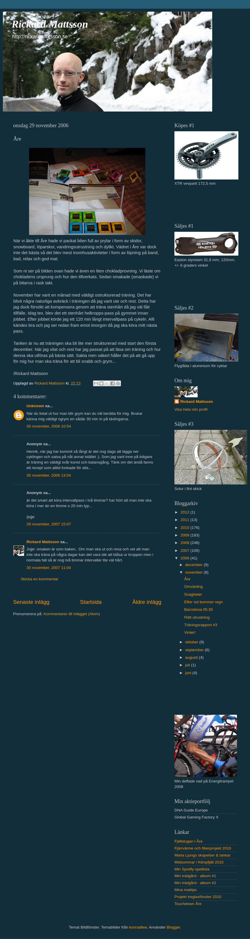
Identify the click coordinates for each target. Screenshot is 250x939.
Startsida (91, 602)
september (195, 650)
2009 (185, 535)
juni (188, 673)
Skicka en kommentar (39, 579)
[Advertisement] (208, 204)
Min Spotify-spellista (191, 869)
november (194, 572)
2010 (185, 527)
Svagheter (193, 594)
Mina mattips (185, 890)
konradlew (138, 927)
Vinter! (190, 632)
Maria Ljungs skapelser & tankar (202, 855)
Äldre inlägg (146, 602)
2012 (185, 512)
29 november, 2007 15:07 (48, 524)
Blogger (173, 927)
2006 (185, 558)
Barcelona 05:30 (198, 609)
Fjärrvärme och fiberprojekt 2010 (202, 848)
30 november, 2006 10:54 (48, 426)
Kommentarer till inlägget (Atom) (72, 614)
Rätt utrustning (197, 617)
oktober (192, 642)
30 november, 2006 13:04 (48, 475)
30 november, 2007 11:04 (48, 567)
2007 (185, 550)
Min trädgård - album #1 (195, 876)
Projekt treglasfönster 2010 (197, 897)
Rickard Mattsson (50, 24)
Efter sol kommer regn (203, 602)
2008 (185, 543)
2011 (185, 520)
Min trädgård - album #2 (195, 883)
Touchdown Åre (187, 904)
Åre (187, 579)
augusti (192, 657)
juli (188, 665)
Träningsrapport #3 (200, 625)
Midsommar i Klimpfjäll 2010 (199, 862)
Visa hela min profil (191, 409)
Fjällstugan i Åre (188, 841)
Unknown (35, 406)
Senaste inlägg (31, 602)
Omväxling (193, 586)
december (194, 565)
